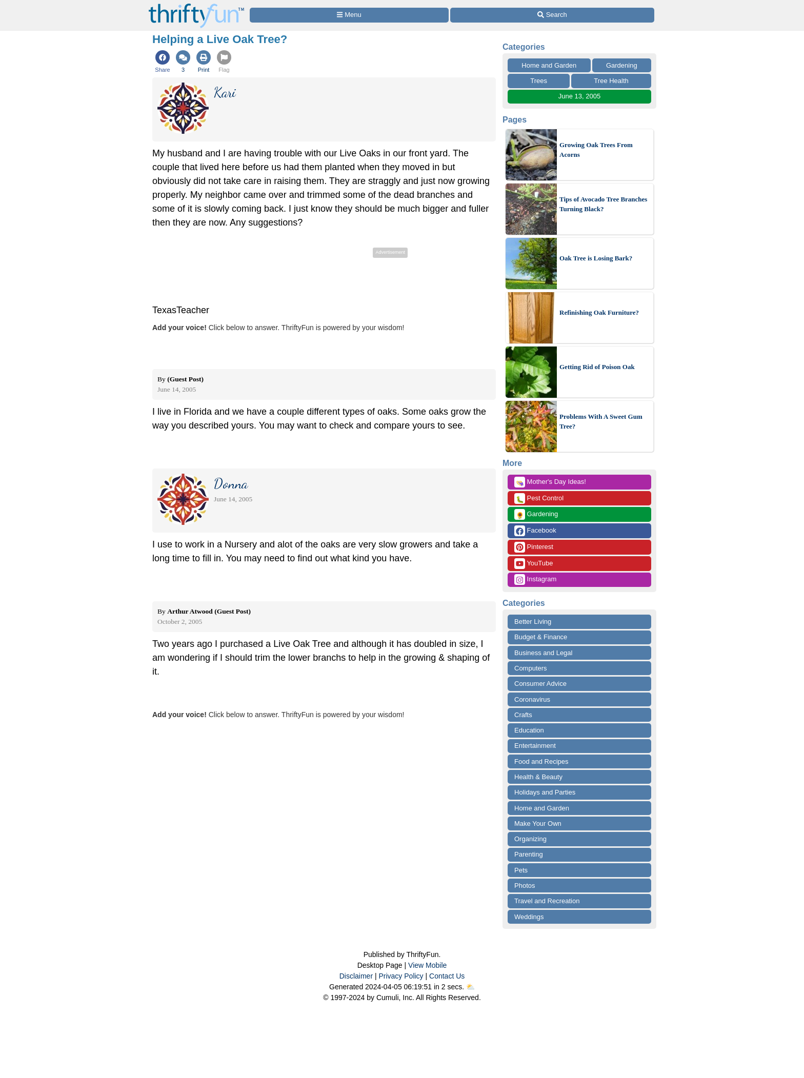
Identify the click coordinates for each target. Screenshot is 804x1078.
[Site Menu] (349, 15)
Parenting (528, 854)
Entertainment (535, 745)
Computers (530, 668)
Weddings (529, 917)
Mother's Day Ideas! (550, 482)
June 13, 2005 (579, 96)
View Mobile (427, 965)
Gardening (621, 65)
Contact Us (447, 976)
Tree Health (611, 81)
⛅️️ (470, 987)
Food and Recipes (541, 761)
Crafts (523, 715)
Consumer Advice (540, 683)
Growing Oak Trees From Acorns (596, 150)
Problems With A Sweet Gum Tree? (600, 422)
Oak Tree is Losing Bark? (595, 258)
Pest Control (539, 498)
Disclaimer (356, 976)
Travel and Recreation (546, 901)
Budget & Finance (540, 637)
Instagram (535, 579)
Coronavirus (532, 699)
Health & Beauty (538, 777)
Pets (521, 870)
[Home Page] (196, 6)
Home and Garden (548, 65)
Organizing (530, 839)
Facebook (535, 530)
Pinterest (533, 547)
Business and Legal (543, 653)
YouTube (533, 563)
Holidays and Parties (544, 792)
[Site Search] (552, 15)
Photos (524, 885)
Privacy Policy (400, 976)
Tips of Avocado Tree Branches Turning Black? (603, 204)
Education (529, 730)
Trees (538, 81)
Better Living (532, 621)
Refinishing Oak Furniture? (599, 312)
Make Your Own (537, 823)
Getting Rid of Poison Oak (597, 367)
